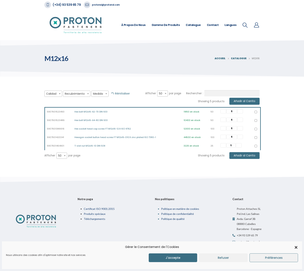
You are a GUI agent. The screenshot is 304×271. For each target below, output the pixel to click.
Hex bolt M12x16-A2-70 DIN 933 (90, 111)
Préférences (274, 258)
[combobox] (53, 94)
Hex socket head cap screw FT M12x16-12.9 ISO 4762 (102, 128)
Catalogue (193, 25)
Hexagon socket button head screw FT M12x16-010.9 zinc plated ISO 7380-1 (115, 137)
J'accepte (173, 258)
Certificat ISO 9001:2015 (99, 208)
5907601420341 (55, 137)
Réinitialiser (122, 93)
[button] (296, 247)
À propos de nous (133, 25)
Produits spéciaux (94, 213)
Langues (231, 25)
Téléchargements (94, 218)
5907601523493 (55, 111)
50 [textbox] (160, 93)
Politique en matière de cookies (180, 208)
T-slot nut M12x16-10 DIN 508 (89, 145)
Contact (213, 25)
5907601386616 (55, 128)
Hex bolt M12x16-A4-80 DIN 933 (91, 120)
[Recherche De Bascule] (245, 25)
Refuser (223, 258)
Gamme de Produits (166, 25)
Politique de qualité (173, 218)
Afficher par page (163, 93)
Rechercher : (223, 93)
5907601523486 (56, 120)
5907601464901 (55, 145)
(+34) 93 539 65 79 (67, 5)
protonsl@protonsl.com (106, 4)
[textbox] (53, 94)
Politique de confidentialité (177, 213)
